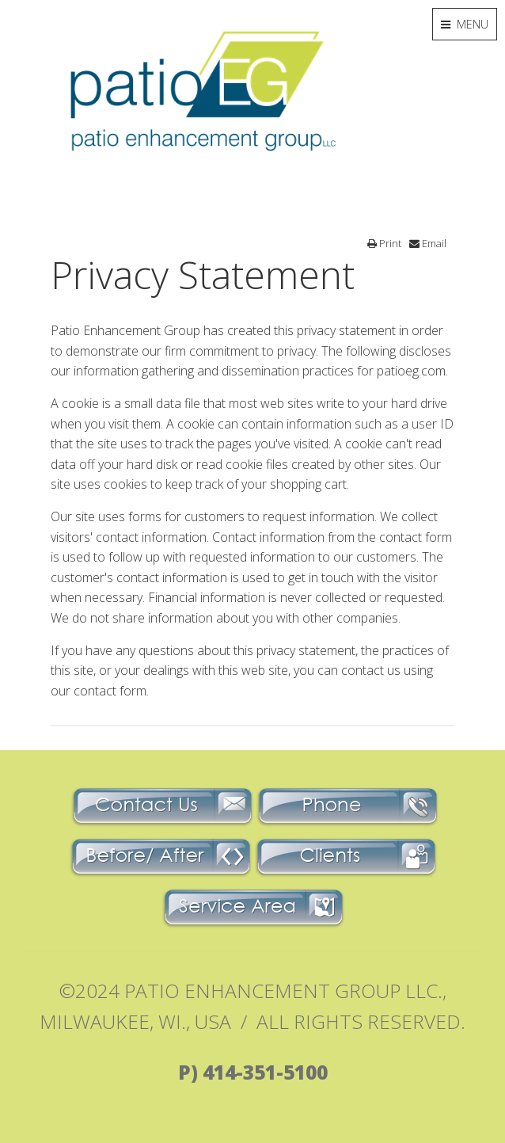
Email (427, 243)
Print (384, 243)
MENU (464, 24)
